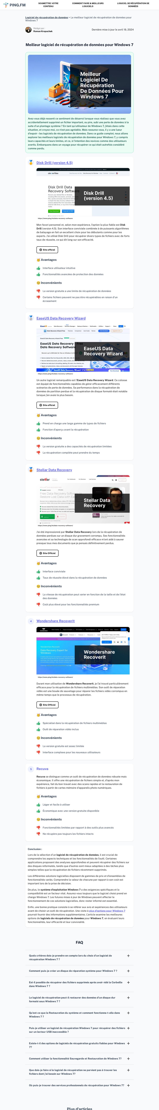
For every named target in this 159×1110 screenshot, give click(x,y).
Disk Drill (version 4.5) (54, 163)
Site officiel (49, 250)
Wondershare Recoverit (55, 621)
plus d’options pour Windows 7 (107, 910)
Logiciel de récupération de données (133, 4)
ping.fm (14, 5)
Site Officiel (49, 553)
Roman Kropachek (42, 31)
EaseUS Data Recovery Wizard (61, 318)
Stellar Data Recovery (54, 470)
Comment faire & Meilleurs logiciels (88, 4)
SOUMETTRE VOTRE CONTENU (48, 4)
